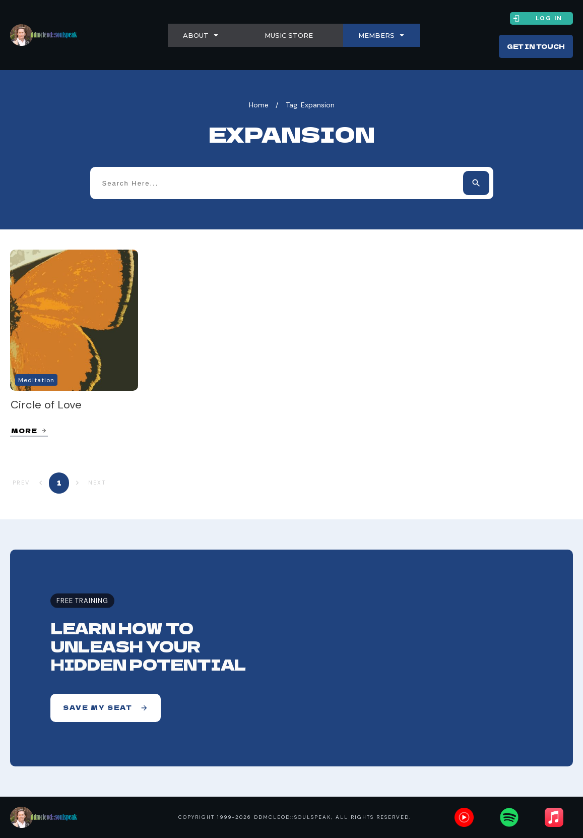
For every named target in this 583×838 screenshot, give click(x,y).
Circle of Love (46, 404)
